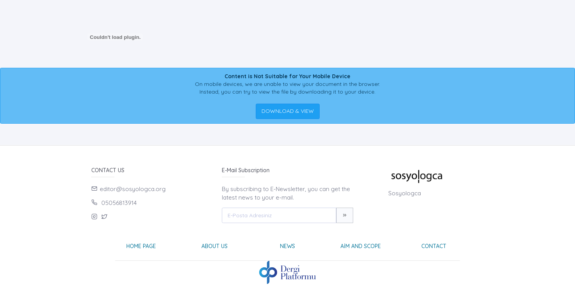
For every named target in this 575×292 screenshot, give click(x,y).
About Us (214, 246)
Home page (141, 246)
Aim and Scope (360, 246)
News (287, 246)
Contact (433, 246)
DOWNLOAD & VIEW (288, 110)
